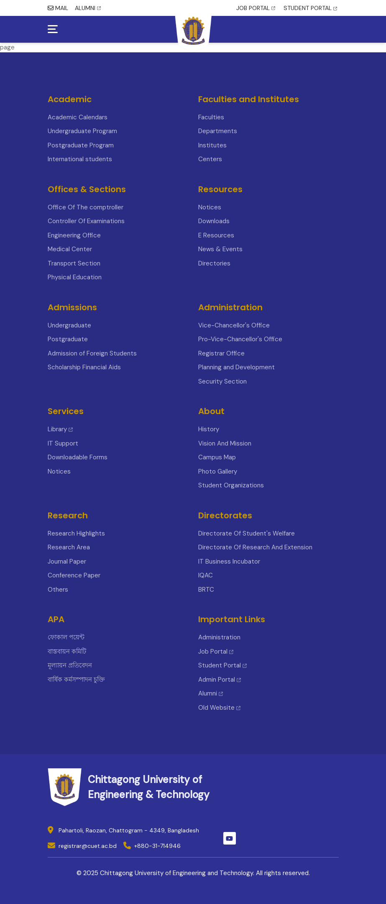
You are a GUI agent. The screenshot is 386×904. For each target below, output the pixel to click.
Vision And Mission (224, 443)
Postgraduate (68, 339)
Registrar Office (221, 353)
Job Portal (215, 651)
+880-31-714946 (157, 846)
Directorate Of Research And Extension (255, 547)
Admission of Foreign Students (92, 353)
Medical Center (70, 249)
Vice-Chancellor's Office (234, 325)
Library (60, 429)
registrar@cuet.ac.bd (88, 846)
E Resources (216, 235)
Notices (209, 207)
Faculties (211, 117)
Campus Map (217, 457)
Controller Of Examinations (86, 221)
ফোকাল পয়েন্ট (66, 637)
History (208, 429)
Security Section (222, 381)
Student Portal (222, 665)
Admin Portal (219, 679)
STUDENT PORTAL (310, 8)
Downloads (214, 221)
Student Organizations (231, 485)
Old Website (219, 707)
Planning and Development (236, 367)
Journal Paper (67, 561)
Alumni (210, 693)
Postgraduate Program (81, 145)
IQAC (205, 575)
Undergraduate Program (82, 131)
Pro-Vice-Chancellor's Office (240, 339)
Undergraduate (69, 325)
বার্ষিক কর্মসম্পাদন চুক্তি (76, 679)
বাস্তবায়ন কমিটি (67, 651)
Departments (217, 131)
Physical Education (75, 277)
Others (58, 589)
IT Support (63, 443)
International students (80, 159)
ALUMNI (88, 8)
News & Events (220, 249)
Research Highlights (76, 533)
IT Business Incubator (229, 561)
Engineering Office (74, 235)
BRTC (206, 589)
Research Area (69, 547)
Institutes (212, 145)
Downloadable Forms (77, 457)
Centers (210, 159)
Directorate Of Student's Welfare (246, 533)
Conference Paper (74, 575)
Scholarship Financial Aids (84, 367)
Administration (219, 637)
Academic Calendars (77, 117)
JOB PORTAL (255, 8)
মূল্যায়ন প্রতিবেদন (70, 665)
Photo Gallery (217, 471)
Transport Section (74, 263)
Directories (214, 263)
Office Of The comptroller (85, 207)
